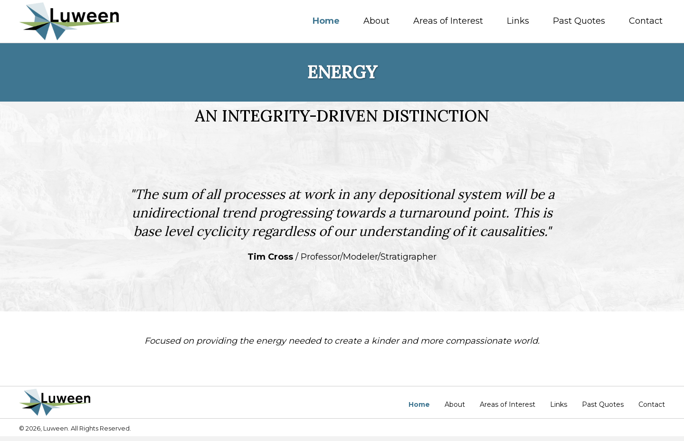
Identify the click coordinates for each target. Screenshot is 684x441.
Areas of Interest (507, 404)
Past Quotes (603, 404)
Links (558, 404)
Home (419, 404)
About (455, 404)
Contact (651, 404)
